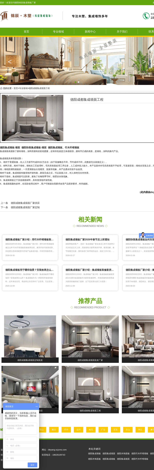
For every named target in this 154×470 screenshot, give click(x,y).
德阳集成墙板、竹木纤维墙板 (63, 147)
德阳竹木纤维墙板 (139, 453)
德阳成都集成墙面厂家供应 (25, 203)
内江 (141, 429)
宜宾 (116, 429)
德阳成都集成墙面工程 (39, 88)
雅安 (55, 429)
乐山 (129, 429)
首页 (26, 31)
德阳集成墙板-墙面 (10, 147)
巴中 (67, 429)
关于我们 (122, 31)
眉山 (42, 429)
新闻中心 (90, 31)
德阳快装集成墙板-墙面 (34, 147)
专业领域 (58, 31)
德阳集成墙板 (94, 453)
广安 (104, 429)
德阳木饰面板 (123, 453)
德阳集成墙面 (109, 453)
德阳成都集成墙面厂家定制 (25, 207)
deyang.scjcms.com (57, 450)
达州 (79, 429)
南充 (92, 429)
